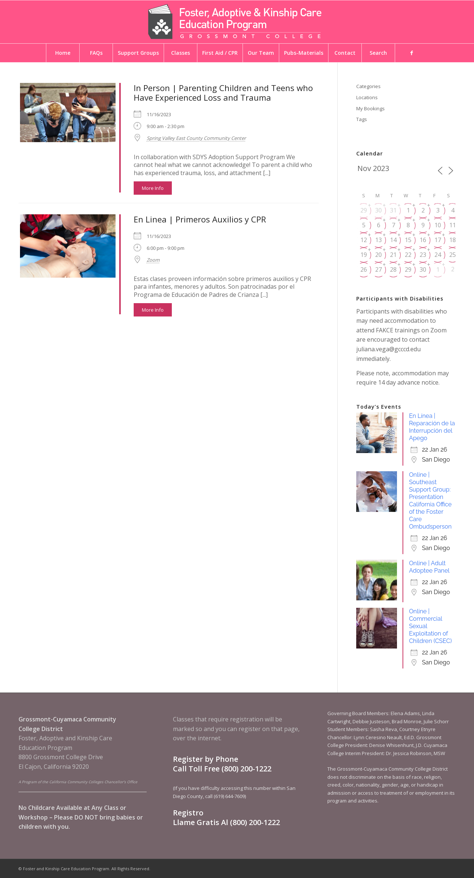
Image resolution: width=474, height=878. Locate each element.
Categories (368, 86)
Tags (361, 119)
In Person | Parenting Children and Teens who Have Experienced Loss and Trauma (223, 92)
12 (363, 240)
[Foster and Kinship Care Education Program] (237, 21)
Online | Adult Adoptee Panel (429, 567)
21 (393, 255)
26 (363, 269)
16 (423, 240)
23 (423, 255)
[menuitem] (62, 53)
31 (393, 210)
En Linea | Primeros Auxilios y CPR (200, 219)
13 (378, 240)
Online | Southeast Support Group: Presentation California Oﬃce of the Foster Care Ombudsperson (430, 500)
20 (378, 255)
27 (378, 269)
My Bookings (370, 108)
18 (452, 240)
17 (437, 240)
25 (452, 255)
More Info (153, 188)
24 (437, 255)
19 (363, 255)
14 (393, 240)
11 (452, 225)
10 (437, 225)
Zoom (153, 260)
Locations (367, 97)
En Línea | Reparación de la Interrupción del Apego (432, 427)
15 (408, 240)
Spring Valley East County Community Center (196, 138)
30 (378, 210)
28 (393, 269)
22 (408, 255)
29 (363, 210)
